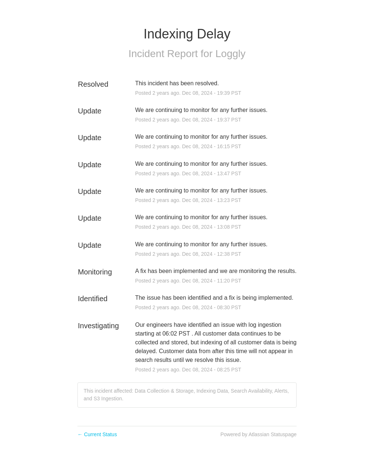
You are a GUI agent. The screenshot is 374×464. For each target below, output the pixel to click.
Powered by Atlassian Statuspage (258, 434)
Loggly (230, 53)
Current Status (97, 434)
